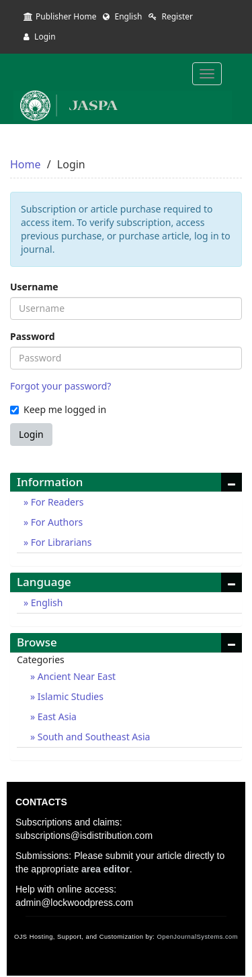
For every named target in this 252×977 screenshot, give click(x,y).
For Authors (55, 522)
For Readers (55, 502)
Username (34, 286)
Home (25, 164)
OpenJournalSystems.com (198, 936)
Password (32, 336)
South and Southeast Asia (92, 736)
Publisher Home (60, 16)
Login (40, 36)
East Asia (56, 716)
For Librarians (59, 542)
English (122, 16)
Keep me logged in (58, 409)
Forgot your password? (60, 386)
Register (171, 16)
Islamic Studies (69, 696)
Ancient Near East (75, 676)
